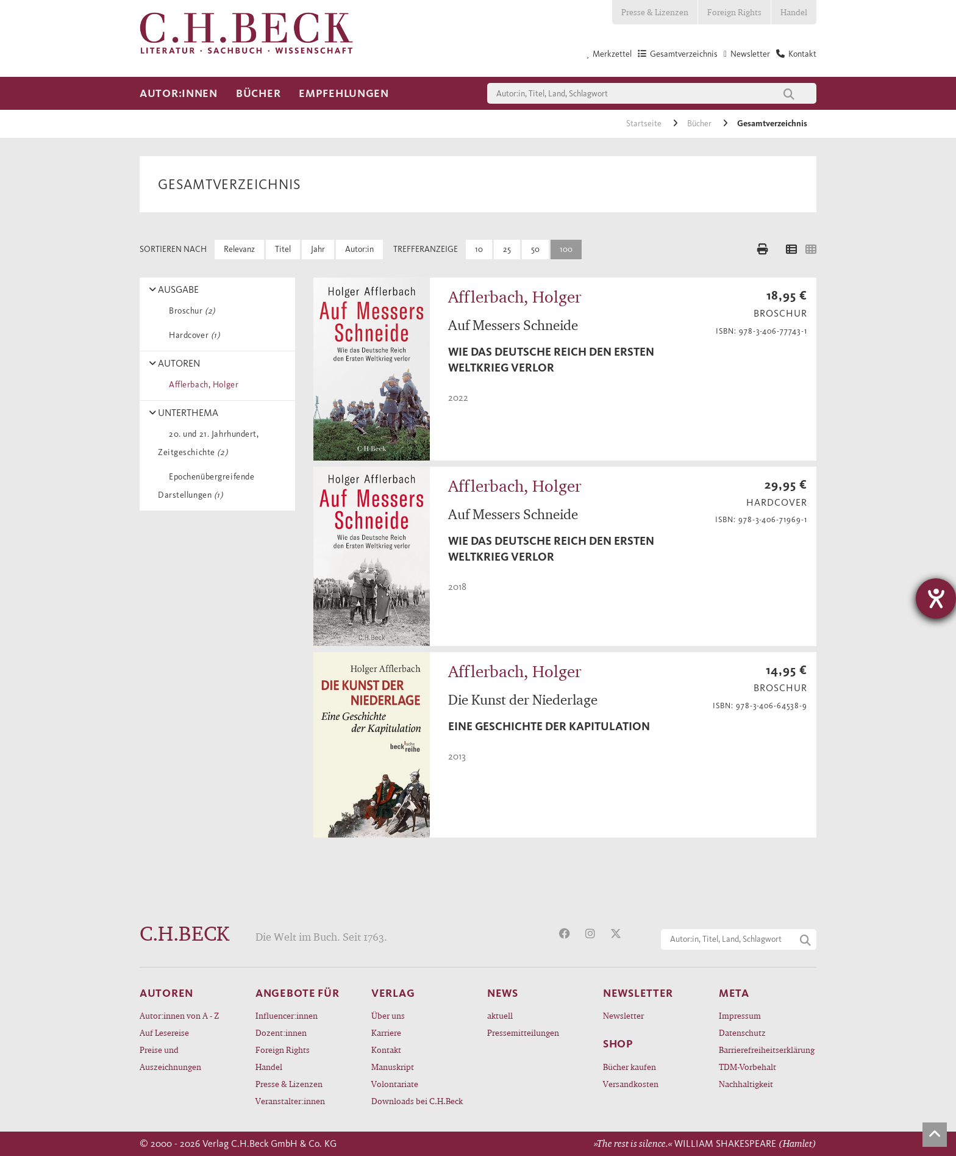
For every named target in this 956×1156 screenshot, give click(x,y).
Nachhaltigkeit (746, 1084)
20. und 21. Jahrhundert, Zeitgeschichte (208, 443)
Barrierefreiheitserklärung (767, 1049)
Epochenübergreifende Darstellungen (206, 486)
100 (566, 249)
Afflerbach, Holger (201, 384)
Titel (283, 249)
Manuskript (392, 1066)
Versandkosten (630, 1084)
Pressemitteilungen (523, 1032)
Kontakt (386, 1049)
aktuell (500, 1015)
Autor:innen (179, 93)
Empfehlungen (344, 93)
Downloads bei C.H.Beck (417, 1101)
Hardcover (192, 335)
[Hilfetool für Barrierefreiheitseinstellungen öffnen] (936, 598)
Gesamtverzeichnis (772, 123)
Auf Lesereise (164, 1032)
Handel (793, 12)
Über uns (388, 1015)
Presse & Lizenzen (654, 12)
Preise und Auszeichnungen (170, 1058)
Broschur (190, 311)
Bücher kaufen (629, 1066)
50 (535, 249)
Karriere (386, 1032)
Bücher (258, 93)
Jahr (318, 249)
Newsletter (623, 1015)
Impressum (740, 1015)
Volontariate (394, 1084)
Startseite (644, 123)
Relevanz (239, 249)
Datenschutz (742, 1032)
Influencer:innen (286, 1015)
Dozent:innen (281, 1032)
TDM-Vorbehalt (747, 1066)
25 (507, 249)
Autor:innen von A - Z (179, 1015)
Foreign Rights (734, 12)
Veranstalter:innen (290, 1101)
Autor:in (359, 249)
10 (479, 249)
